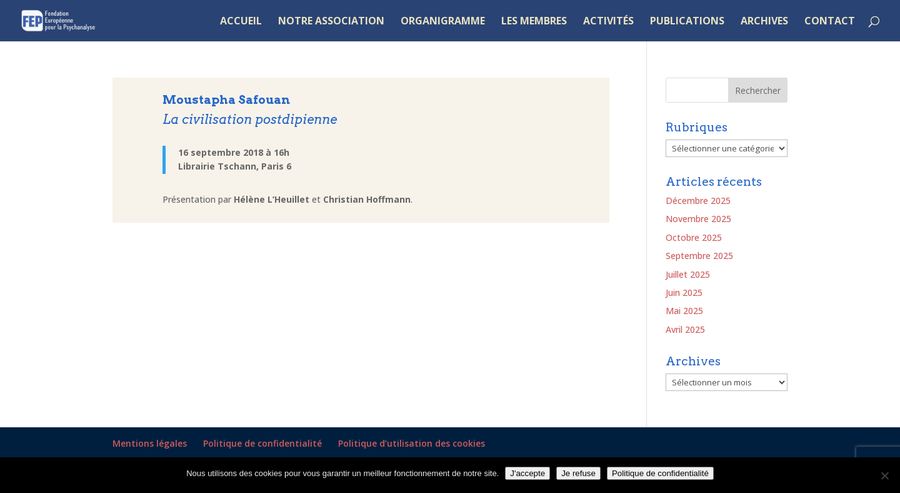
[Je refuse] (884, 475)
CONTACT (829, 22)
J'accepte (527, 473)
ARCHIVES (764, 22)
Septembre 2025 (699, 256)
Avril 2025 (685, 329)
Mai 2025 (684, 311)
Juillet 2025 (688, 274)
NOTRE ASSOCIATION (331, 22)
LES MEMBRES (534, 22)
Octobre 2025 (694, 237)
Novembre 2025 (698, 219)
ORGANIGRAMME (443, 22)
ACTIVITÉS (608, 22)
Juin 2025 (684, 292)
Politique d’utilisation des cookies (411, 443)
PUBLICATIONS (687, 22)
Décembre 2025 (698, 200)
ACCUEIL (241, 22)
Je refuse (578, 473)
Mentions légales (149, 443)
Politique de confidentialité (262, 443)
